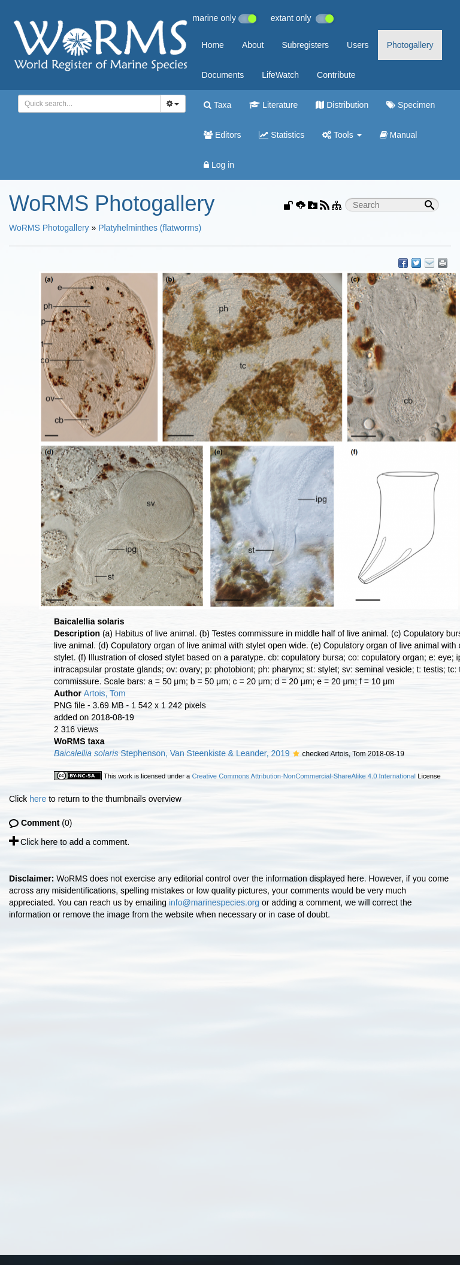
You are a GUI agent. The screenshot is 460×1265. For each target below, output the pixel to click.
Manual (398, 135)
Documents (223, 75)
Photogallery (410, 45)
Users (358, 45)
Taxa (217, 105)
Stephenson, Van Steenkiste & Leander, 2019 (172, 753)
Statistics (281, 135)
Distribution (342, 105)
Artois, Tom (105, 693)
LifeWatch (280, 75)
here (37, 799)
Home (213, 45)
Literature (273, 105)
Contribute (336, 75)
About (253, 45)
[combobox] (89, 104)
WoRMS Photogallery (49, 228)
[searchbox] (87, 103)
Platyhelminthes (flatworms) (149, 228)
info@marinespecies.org (214, 902)
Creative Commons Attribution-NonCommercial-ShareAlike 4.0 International (304, 776)
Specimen (410, 105)
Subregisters (305, 45)
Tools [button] (341, 135)
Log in (219, 165)
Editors (222, 135)
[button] (296, 754)
